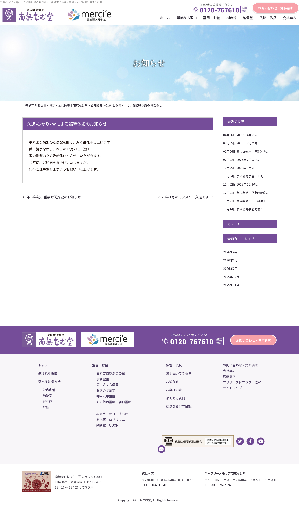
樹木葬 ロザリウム (110, 419)
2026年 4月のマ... (241, 135)
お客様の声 (174, 389)
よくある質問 (175, 398)
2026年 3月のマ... (241, 143)
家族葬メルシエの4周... (245, 201)
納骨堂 (248, 17)
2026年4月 (230, 252)
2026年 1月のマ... (241, 168)
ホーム (165, 17)
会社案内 (289, 17)
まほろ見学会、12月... (244, 176)
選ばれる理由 (186, 17)
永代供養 (49, 389)
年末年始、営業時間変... (245, 192)
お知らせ (172, 381)
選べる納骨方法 (49, 381)
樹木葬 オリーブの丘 (112, 413)
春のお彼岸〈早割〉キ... (245, 151)
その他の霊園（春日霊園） (115, 401)
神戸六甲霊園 (105, 396)
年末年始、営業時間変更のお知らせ (51, 196)
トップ (43, 365)
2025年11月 (231, 285)
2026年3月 (230, 260)
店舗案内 (229, 376)
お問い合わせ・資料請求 (275, 8)
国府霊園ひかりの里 (110, 373)
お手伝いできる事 (178, 373)
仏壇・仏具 (267, 17)
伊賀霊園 (102, 379)
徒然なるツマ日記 (178, 406)
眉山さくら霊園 (107, 384)
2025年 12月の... (240, 184)
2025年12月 (231, 277)
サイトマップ (232, 387)
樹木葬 (231, 17)
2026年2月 (230, 268)
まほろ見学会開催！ (243, 209)
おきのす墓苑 (105, 390)
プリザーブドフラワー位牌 (242, 382)
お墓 (46, 406)
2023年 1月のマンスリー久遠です (185, 196)
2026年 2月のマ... (241, 159)
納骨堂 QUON (107, 425)
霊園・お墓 (211, 17)
